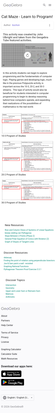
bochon (16, 25)
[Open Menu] (50, 5)
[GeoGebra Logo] (12, 5)
